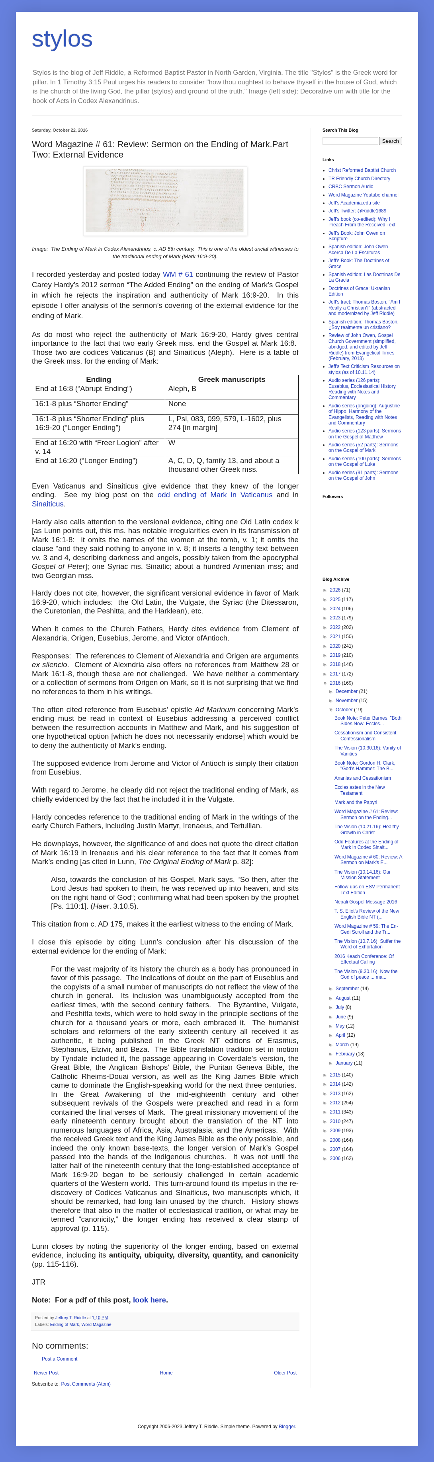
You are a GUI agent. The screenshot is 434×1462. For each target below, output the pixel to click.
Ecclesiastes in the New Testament (359, 790)
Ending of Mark (64, 1324)
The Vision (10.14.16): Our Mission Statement (362, 874)
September (348, 988)
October (345, 710)
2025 (336, 599)
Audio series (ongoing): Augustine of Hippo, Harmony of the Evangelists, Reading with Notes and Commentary (364, 414)
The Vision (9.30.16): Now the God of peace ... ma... (366, 974)
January (345, 1063)
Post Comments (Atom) (86, 1384)
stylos (62, 38)
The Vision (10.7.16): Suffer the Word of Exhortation (367, 944)
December (347, 691)
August (344, 998)
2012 (336, 1103)
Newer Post (46, 1373)
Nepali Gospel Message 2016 (365, 902)
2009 (336, 1130)
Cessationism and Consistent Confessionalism (365, 735)
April (341, 1035)
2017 (336, 674)
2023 (336, 618)
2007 (336, 1149)
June (341, 1017)
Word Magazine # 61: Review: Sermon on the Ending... (366, 814)
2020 (336, 646)
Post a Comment (59, 1359)
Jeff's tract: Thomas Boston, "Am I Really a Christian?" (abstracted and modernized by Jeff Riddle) (364, 307)
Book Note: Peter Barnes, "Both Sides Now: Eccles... (367, 720)
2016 (336, 683)
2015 (336, 1075)
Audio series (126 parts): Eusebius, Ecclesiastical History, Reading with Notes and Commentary (362, 389)
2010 (336, 1121)
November (347, 700)
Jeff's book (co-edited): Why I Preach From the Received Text (361, 222)
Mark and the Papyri (355, 802)
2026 (336, 590)
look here (149, 1300)
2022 (336, 627)
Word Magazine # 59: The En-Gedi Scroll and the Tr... (366, 928)
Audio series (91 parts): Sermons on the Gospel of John (363, 475)
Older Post (285, 1373)
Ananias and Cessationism (362, 778)
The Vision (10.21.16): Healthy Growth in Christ (366, 829)
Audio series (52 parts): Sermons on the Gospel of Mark (363, 447)
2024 (336, 608)
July (341, 1007)
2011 (336, 1112)
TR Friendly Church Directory (359, 178)
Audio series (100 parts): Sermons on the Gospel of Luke (364, 461)
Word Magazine (96, 1324)
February (346, 1054)
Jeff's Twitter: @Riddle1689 (357, 211)
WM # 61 (178, 274)
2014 (336, 1084)
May (341, 1026)
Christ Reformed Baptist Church (362, 170)
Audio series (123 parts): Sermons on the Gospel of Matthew (364, 433)
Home (166, 1373)
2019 (336, 655)
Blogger (287, 1426)
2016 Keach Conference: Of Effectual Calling (364, 959)
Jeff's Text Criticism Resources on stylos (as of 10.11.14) (364, 369)
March (343, 1044)
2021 (336, 636)
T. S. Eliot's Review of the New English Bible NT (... (366, 913)
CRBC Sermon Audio (350, 186)
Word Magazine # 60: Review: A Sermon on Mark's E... (368, 859)
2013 (336, 1093)
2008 (336, 1140)
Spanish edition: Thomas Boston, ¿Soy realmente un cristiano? (363, 324)
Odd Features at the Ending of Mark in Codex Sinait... (366, 844)
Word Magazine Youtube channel (363, 195)
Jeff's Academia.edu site (354, 203)
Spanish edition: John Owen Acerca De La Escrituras (358, 249)
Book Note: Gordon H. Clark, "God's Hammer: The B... (364, 765)
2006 (336, 1158)
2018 (336, 664)
